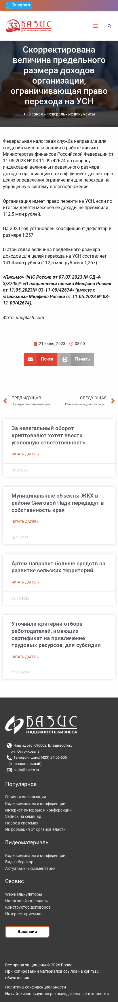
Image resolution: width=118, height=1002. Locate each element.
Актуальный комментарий (30, 868)
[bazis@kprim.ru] (59, 770)
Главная (35, 114)
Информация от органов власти (35, 829)
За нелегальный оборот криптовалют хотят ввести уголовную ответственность (48, 435)
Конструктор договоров (28, 907)
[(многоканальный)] (59, 764)
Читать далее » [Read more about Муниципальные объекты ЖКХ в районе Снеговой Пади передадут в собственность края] (25, 522)
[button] (109, 27)
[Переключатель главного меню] (96, 26)
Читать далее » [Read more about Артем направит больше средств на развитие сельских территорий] (25, 582)
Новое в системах (21, 823)
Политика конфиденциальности (35, 987)
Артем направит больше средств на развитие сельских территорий (58, 567)
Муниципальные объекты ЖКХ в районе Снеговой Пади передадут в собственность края (58, 502)
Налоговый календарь (26, 901)
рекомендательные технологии (79, 993)
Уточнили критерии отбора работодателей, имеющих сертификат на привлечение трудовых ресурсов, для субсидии (56, 634)
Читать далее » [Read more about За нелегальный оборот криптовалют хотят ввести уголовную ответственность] (25, 454)
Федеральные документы (71, 114)
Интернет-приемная (24, 914)
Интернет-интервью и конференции (38, 810)
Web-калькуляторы (23, 894)
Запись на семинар (23, 816)
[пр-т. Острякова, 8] (59, 752)
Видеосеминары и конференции (35, 803)
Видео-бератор (19, 862)
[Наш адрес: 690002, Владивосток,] (59, 745)
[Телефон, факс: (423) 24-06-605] (59, 757)
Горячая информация (25, 797)
